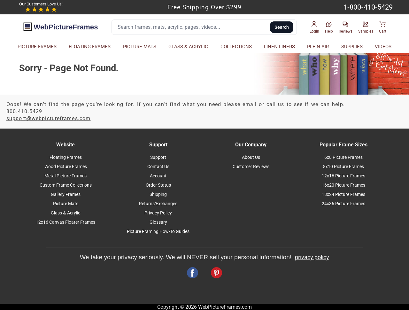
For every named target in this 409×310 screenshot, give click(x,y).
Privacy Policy (158, 213)
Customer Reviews (251, 166)
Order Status (158, 185)
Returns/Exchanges (158, 203)
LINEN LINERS (279, 47)
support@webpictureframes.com (48, 118)
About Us (251, 157)
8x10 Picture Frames (343, 166)
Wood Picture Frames (65, 166)
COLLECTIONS (236, 47)
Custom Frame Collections (66, 185)
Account (158, 176)
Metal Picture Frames (65, 176)
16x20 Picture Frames (343, 185)
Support (158, 157)
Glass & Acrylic (65, 213)
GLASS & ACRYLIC (188, 47)
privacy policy (312, 257)
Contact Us (158, 166)
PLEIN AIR (318, 47)
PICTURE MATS (139, 47)
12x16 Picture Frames (343, 176)
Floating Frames (66, 157)
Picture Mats (65, 203)
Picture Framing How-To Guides (158, 231)
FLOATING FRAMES (90, 47)
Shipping (158, 194)
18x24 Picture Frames (343, 194)
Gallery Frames (66, 194)
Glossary (158, 222)
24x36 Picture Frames (343, 203)
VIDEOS (383, 47)
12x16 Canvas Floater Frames (65, 222)
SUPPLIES (352, 47)
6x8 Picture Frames (343, 157)
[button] (314, 27)
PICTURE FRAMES (37, 47)
